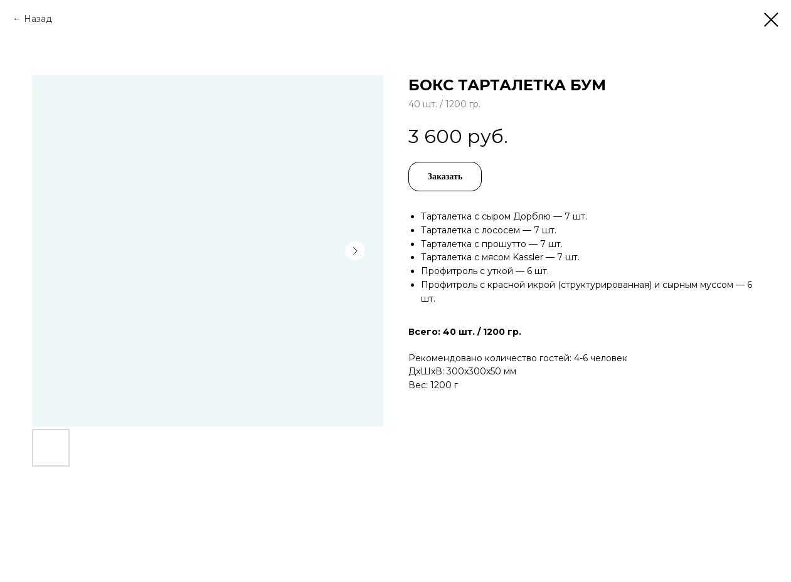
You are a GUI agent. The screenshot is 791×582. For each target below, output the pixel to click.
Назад (38, 18)
